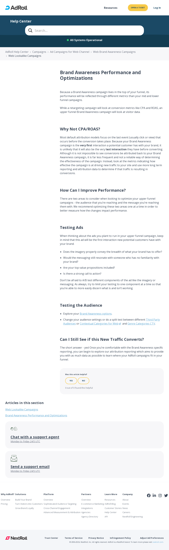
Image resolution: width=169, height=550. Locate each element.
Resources (110, 8)
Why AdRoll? (7, 494)
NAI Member (157, 502)
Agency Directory (89, 516)
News (125, 508)
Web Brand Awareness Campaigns (114, 52)
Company (127, 494)
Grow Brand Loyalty (24, 508)
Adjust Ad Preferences (152, 538)
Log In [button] (157, 7)
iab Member (149, 502)
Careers (126, 512)
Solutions (20, 494)
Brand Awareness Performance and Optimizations (36, 415)
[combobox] (84, 30)
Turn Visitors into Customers (29, 503)
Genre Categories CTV (141, 323)
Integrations (87, 508)
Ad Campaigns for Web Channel (69, 52)
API (106, 516)
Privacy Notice (96, 538)
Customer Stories (113, 508)
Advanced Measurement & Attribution (62, 512)
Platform (49, 494)
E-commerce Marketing (92, 503)
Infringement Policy (120, 538)
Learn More (111, 494)
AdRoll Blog (110, 503)
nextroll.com (157, 542)
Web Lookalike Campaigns (24, 56)
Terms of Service (74, 538)
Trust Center (51, 538)
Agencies (85, 512)
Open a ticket (138, 7)
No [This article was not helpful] (83, 380)
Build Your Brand (23, 499)
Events (125, 503)
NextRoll (16, 538)
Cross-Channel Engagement (57, 508)
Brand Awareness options (96, 313)
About (125, 499)
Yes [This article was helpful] (71, 380)
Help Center (111, 512)
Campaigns (39, 52)
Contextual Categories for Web (99, 323)
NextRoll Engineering (132, 516)
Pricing (4, 503)
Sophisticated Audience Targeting (60, 503)
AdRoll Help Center (17, 52)
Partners (86, 494)
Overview (5, 499)
